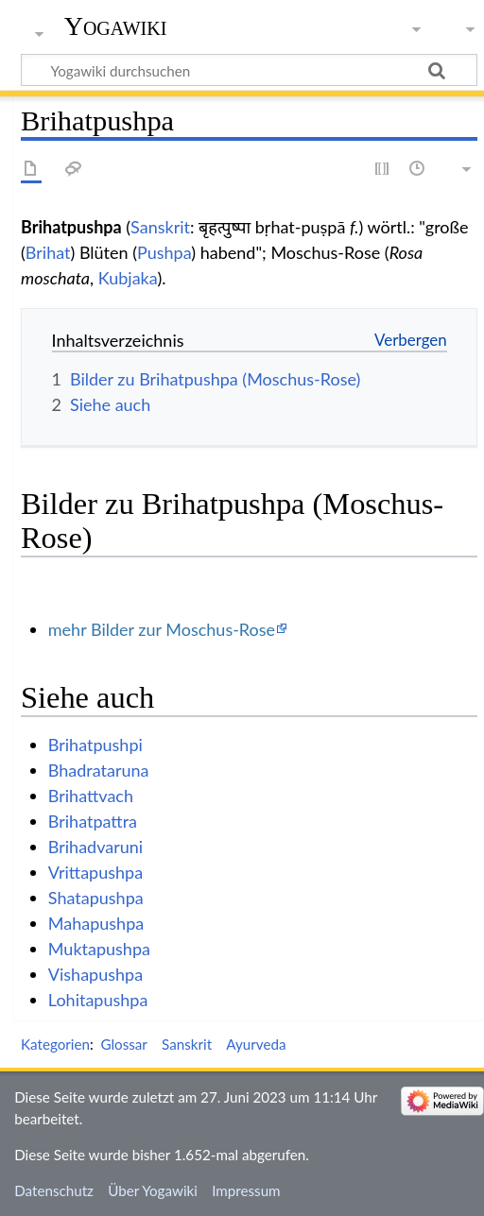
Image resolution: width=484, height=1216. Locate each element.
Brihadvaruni (95, 846)
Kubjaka (128, 277)
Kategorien (55, 1044)
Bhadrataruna (98, 770)
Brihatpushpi (95, 744)
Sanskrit (160, 226)
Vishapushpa (95, 974)
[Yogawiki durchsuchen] (249, 70)
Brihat (48, 252)
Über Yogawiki (153, 1190)
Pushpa (164, 252)
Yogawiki (115, 26)
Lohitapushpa (98, 999)
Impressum (246, 1190)
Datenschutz (54, 1190)
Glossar (123, 1044)
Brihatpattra (92, 821)
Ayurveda (255, 1044)
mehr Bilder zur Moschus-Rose (161, 629)
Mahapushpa (96, 923)
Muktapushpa (99, 948)
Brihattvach (90, 795)
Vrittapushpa (95, 872)
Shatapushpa (96, 897)
